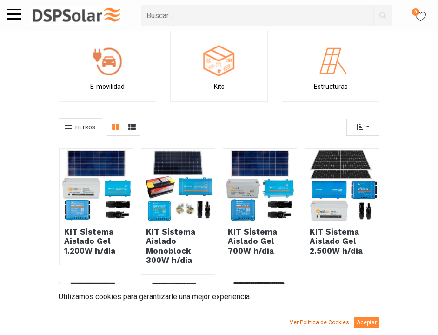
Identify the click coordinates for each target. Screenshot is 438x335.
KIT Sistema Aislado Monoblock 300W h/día (170, 246)
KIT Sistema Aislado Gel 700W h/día (252, 241)
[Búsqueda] (382, 15)
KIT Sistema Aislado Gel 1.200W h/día (89, 241)
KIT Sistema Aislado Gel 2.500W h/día (336, 241)
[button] (362, 127)
